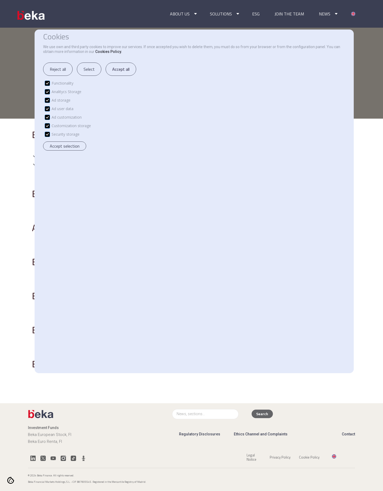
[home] (31, 15)
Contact (348, 434)
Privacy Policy (280, 457)
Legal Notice (251, 456)
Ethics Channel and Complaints (261, 434)
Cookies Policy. (108, 51)
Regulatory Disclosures (199, 434)
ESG (256, 14)
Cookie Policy (309, 457)
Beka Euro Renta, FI (45, 441)
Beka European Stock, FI (49, 434)
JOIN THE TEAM (289, 14)
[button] (182, 13)
